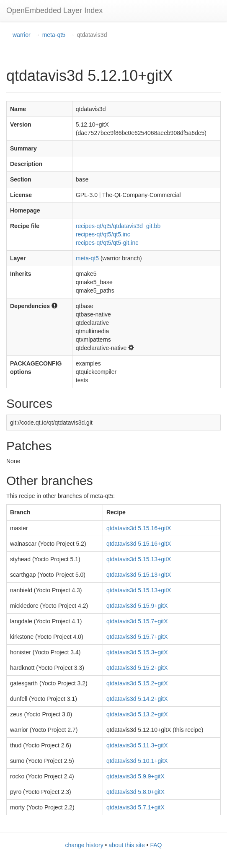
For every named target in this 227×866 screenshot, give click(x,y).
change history (84, 845)
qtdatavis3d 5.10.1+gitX (137, 760)
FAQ (156, 845)
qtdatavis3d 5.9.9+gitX (135, 776)
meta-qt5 (53, 34)
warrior (22, 34)
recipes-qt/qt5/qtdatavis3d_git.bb (118, 226)
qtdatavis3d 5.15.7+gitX (137, 621)
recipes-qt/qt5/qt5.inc (103, 234)
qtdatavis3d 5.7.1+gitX (135, 807)
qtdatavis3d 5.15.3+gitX (137, 652)
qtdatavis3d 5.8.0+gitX (135, 791)
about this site (126, 845)
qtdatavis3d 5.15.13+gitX (138, 559)
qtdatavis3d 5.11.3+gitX (137, 745)
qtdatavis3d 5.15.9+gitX (137, 605)
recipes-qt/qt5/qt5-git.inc (107, 242)
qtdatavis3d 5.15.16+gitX (138, 528)
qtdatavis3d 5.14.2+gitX (137, 698)
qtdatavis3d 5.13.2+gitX (137, 714)
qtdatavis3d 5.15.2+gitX (137, 667)
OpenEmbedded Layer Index (54, 10)
